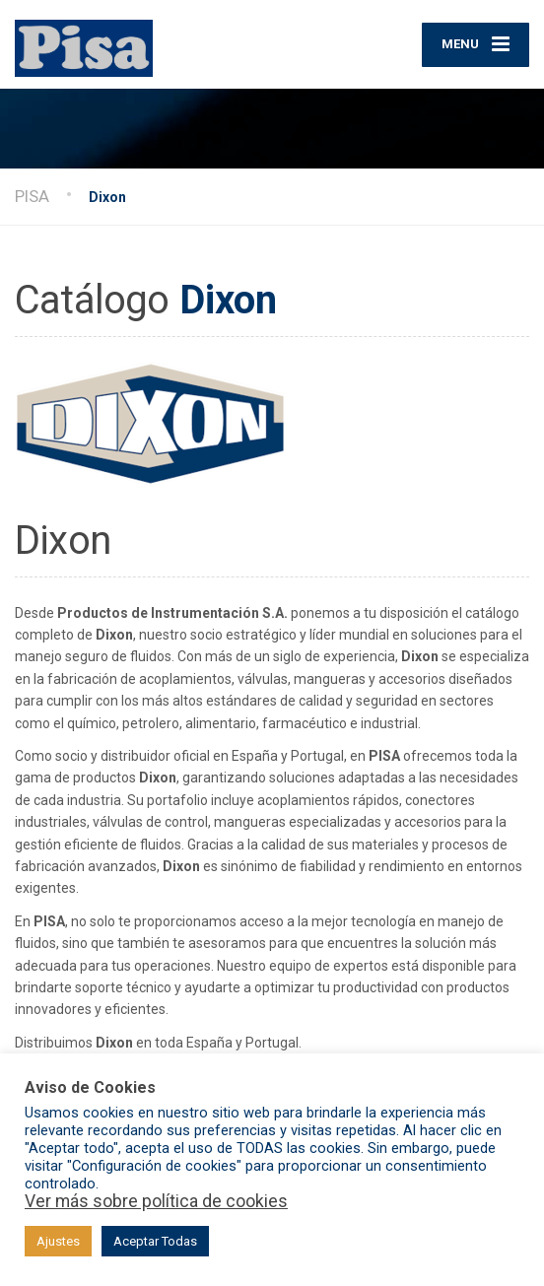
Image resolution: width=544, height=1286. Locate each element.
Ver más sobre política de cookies (156, 1201)
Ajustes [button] (58, 1241)
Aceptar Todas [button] (155, 1241)
